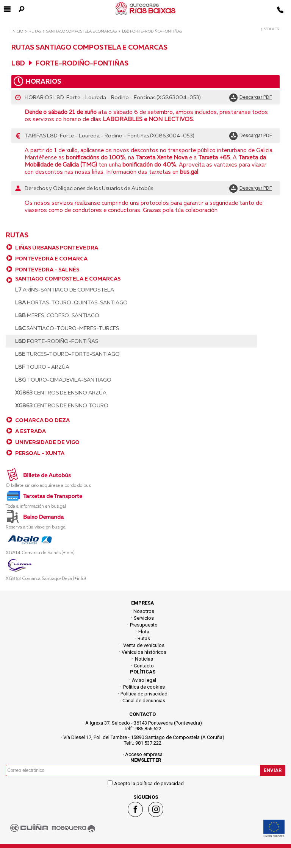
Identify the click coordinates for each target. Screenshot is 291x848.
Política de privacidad (143, 694)
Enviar (273, 770)
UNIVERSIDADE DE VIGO (47, 442)
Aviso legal (144, 680)
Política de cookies (144, 687)
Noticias (144, 659)
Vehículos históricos (144, 652)
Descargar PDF (255, 97)
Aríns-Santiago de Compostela (64, 289)
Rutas (34, 31)
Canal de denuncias (143, 700)
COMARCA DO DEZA (42, 420)
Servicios (144, 618)
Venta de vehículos (143, 645)
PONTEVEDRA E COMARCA (51, 258)
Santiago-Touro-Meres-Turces (67, 328)
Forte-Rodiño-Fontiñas (56, 341)
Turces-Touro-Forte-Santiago (67, 354)
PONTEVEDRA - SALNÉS (47, 269)
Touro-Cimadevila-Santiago (63, 379)
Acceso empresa (144, 754)
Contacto (144, 666)
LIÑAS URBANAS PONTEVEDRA (56, 247)
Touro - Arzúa (42, 366)
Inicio (17, 31)
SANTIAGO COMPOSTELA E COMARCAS (67, 278)
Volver (270, 28)
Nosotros (143, 611)
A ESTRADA (30, 431)
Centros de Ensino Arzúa (60, 392)
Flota (143, 631)
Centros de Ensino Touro (61, 405)
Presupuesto (144, 625)
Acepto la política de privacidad (149, 783)
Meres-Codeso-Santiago (57, 315)
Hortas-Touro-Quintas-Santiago (71, 302)
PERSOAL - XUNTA (39, 453)
